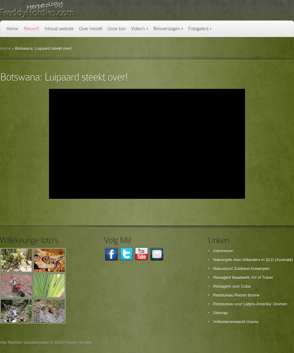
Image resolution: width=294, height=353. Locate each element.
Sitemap (220, 313)
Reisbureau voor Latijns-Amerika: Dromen (250, 304)
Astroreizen (223, 251)
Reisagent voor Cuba (232, 286)
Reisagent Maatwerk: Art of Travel (243, 277)
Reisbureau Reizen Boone (236, 295)
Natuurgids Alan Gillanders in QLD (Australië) (253, 259)
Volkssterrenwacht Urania (235, 321)
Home (5, 48)
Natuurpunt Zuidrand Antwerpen (241, 268)
